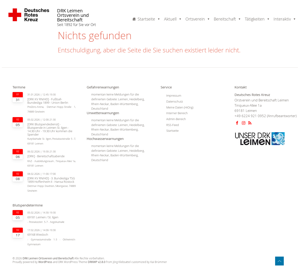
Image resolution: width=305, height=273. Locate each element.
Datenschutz (174, 101)
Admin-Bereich (176, 119)
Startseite (149, 18)
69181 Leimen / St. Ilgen (42, 217)
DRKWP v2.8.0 (96, 262)
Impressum (173, 95)
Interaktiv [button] (285, 18)
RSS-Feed (172, 125)
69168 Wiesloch (37, 234)
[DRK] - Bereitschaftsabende (46, 156)
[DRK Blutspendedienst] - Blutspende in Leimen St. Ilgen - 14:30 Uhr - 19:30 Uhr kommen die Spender (49, 129)
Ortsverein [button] (197, 18)
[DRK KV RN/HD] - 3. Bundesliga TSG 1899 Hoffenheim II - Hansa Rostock (51, 180)
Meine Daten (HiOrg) (179, 107)
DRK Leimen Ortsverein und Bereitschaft (73, 15)
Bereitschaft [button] (227, 18)
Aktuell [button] (173, 18)
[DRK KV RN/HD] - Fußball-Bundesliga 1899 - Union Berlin (47, 101)
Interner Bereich (177, 113)
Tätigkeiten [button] (257, 18)
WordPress (45, 262)
